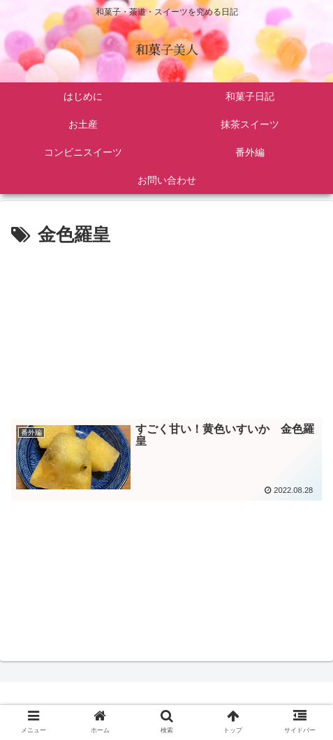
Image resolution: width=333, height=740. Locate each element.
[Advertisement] (166, 328)
